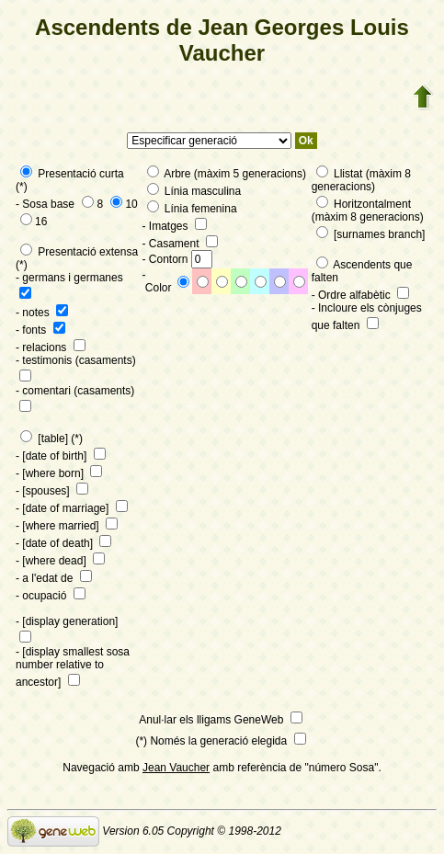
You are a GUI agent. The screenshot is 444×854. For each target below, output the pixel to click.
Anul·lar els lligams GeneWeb (220, 719)
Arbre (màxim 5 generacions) (226, 173)
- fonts (40, 330)
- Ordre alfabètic (360, 295)
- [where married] (67, 525)
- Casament (180, 243)
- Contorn (177, 259)
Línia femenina (192, 208)
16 (33, 221)
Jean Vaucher (176, 767)
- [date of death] (63, 543)
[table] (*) (51, 438)
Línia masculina (194, 191)
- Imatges (174, 226)
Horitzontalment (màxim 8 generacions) (368, 210)
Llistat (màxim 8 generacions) (361, 180)
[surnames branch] (371, 234)
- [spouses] (52, 490)
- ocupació (50, 595)
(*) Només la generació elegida (220, 740)
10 (123, 204)
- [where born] (59, 473)
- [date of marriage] (72, 508)
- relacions (50, 347)
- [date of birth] (61, 456)
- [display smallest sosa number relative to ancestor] (73, 667)
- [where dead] (60, 560)
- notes (42, 312)
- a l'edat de (54, 578)
